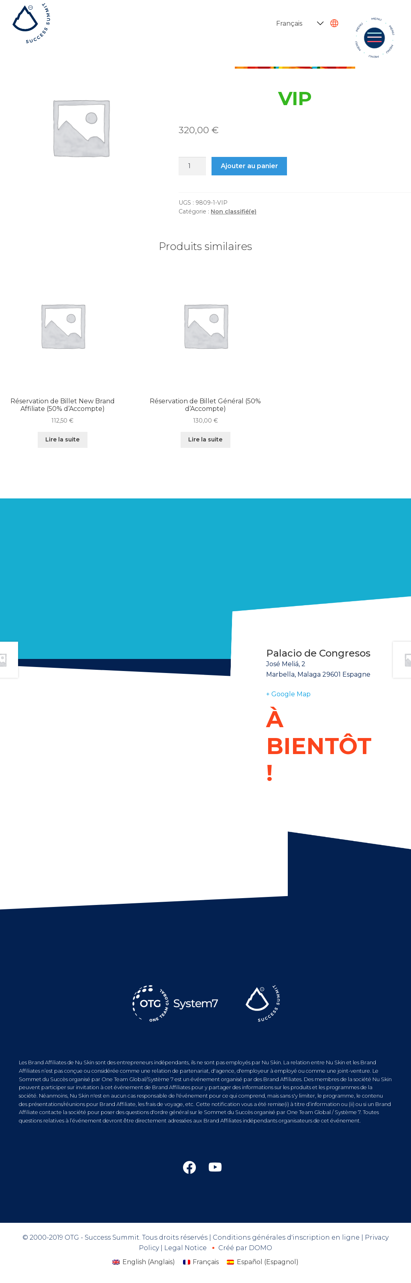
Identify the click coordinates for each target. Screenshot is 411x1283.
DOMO (260, 1248)
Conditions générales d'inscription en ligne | (289, 1237)
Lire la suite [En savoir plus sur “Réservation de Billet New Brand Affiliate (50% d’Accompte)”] (62, 439)
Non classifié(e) (233, 211)
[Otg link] (189, 1167)
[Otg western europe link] (215, 1167)
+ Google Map (288, 694)
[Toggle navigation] (374, 37)
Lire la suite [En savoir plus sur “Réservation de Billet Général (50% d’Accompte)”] (205, 439)
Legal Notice (185, 1248)
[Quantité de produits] (192, 166)
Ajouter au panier (249, 166)
